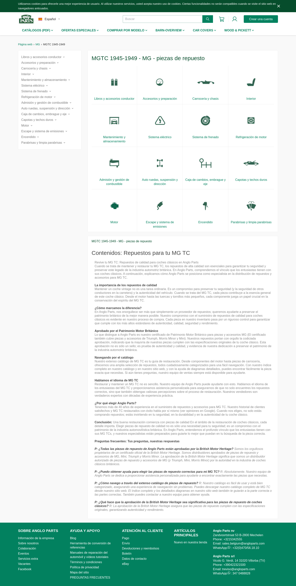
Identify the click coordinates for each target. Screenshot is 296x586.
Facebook (24, 569)
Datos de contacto (134, 558)
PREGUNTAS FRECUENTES (90, 577)
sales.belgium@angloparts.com (243, 543)
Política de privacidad (84, 567)
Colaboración (27, 548)
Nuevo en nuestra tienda (190, 542)
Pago (125, 538)
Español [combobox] (50, 19)
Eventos (23, 553)
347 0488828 (241, 573)
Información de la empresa (36, 538)
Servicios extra (28, 558)
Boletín (126, 553)
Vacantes (24, 563)
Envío (126, 543)
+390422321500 (234, 564)
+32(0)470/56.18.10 (246, 547)
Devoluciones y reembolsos (140, 548)
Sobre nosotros (28, 543)
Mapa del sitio (79, 572)
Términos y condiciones (86, 562)
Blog (73, 538)
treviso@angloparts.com (238, 569)
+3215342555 (232, 539)
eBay (125, 563)
